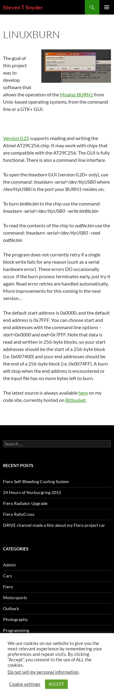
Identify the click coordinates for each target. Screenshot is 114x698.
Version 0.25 (16, 138)
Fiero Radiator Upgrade (25, 503)
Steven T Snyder (23, 7)
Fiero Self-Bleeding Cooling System (36, 481)
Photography (15, 619)
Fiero (8, 586)
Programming (16, 630)
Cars (7, 575)
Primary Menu (106, 7)
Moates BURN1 (76, 94)
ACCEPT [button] (56, 684)
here (83, 393)
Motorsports (15, 597)
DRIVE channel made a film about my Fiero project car (54, 525)
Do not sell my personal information (43, 672)
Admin (9, 564)
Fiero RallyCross (18, 514)
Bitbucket (75, 400)
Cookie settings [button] (24, 684)
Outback (11, 608)
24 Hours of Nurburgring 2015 (32, 492)
